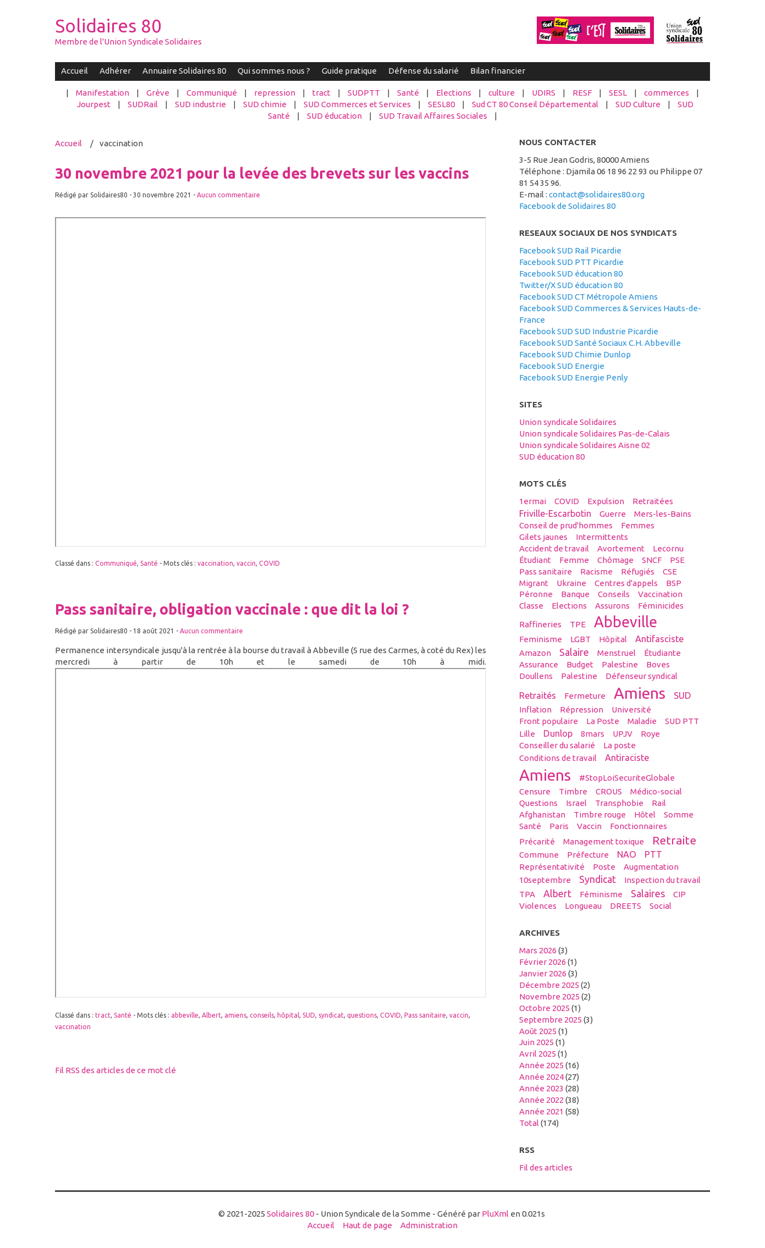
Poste (604, 866)
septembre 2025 (550, 1019)
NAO (626, 854)
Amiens (639, 693)
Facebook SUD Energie (561, 366)
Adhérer (115, 70)
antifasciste (659, 639)
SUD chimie (265, 104)
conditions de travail (558, 758)
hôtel (645, 814)
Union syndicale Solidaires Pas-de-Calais (594, 433)
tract (321, 92)
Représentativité (552, 866)
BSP (673, 583)
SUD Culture (638, 104)
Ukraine (571, 583)
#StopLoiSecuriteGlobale (627, 777)
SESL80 (441, 104)
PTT (653, 854)
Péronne (536, 594)
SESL (618, 92)
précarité (537, 841)
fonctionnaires (638, 826)
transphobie (619, 803)
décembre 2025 (549, 985)
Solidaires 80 (108, 25)
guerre (612, 513)
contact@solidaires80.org (597, 194)
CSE (670, 571)
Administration (429, 1225)
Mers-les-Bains (662, 513)
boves (658, 664)
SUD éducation (334, 115)
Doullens (536, 676)
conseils (262, 1015)
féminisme (601, 894)
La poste (619, 745)
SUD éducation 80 (552, 456)
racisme (596, 571)
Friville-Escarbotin (555, 513)
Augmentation (651, 866)
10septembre (545, 880)
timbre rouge (600, 814)
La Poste (602, 721)
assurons (612, 605)
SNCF (652, 560)
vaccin (246, 563)
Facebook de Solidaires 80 (567, 206)
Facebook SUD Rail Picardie (570, 250)
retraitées (652, 501)
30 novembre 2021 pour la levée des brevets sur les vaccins (262, 173)
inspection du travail (662, 880)
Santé (408, 92)
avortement (621, 548)
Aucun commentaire (228, 194)
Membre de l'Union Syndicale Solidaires (128, 41)
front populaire (548, 721)
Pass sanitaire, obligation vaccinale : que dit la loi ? (232, 609)
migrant (533, 583)
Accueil (74, 70)
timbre (573, 791)
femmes (637, 525)
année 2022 (541, 1100)
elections (569, 605)
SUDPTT (364, 92)
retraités (537, 695)
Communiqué (211, 92)
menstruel (616, 653)
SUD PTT (682, 721)
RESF (582, 92)
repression (274, 92)
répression (581, 709)
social (661, 905)
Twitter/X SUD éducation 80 (571, 285)
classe (531, 605)
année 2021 (541, 1111)
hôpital (288, 1015)
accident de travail (554, 548)
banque (575, 594)
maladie (642, 721)
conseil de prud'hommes (566, 525)
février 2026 (542, 962)
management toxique (603, 841)
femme (574, 560)
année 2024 (541, 1076)
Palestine (620, 664)
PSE (677, 560)
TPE (578, 624)
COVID (269, 563)
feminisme (540, 639)
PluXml (495, 1213)
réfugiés (637, 571)
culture (501, 92)
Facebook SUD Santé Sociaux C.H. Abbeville (600, 342)
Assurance (538, 664)
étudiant (535, 560)
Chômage (615, 560)
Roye (650, 733)
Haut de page (367, 1225)
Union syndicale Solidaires (568, 422)
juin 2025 (536, 1042)
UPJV (622, 733)
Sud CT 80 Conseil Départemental (535, 104)
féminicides (661, 605)
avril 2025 (537, 1053)
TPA (527, 894)
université (631, 709)
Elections (453, 92)
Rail (659, 803)
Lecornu (668, 548)
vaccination (215, 563)
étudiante (662, 653)
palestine (579, 676)
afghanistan (542, 814)
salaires (648, 893)
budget (579, 664)
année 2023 (541, 1088)
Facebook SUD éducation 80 (571, 273)
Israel (576, 803)
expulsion (605, 501)
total (530, 1123)
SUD (308, 1015)
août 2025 (538, 1031)
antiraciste (627, 758)
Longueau (583, 905)
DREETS (625, 905)
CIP (679, 894)
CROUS (609, 791)
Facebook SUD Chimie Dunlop (575, 354)
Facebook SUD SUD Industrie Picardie (588, 331)
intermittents (602, 537)
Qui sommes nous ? (274, 70)
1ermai (532, 501)
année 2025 (541, 1065)
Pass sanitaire (425, 1015)
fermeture (585, 695)
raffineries (540, 624)
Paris (559, 826)
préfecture (588, 854)
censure (535, 791)
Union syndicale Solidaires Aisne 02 (584, 445)
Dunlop (558, 733)
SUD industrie (200, 104)
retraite (674, 840)
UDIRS (543, 92)
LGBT (580, 639)
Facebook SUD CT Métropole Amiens (588, 296)
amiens (235, 1015)
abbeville (185, 1015)
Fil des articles (546, 1167)
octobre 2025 (544, 1008)
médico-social (656, 791)
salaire (574, 652)
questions (362, 1015)
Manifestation (102, 92)
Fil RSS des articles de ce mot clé (115, 1070)
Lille (527, 733)
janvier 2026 (542, 973)
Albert (211, 1015)
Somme (679, 814)
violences (538, 905)
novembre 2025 (549, 996)
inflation (535, 709)
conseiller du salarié (557, 745)
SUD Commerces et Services (357, 104)
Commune (539, 854)
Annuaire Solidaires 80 (184, 70)
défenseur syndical (642, 676)
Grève (157, 92)
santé (530, 826)
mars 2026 (538, 950)
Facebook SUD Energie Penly (573, 377)
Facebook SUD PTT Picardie (571, 262)
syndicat (331, 1015)
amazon (535, 653)
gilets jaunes (543, 537)
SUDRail (143, 104)
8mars (592, 733)
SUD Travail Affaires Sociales (433, 115)
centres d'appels (626, 583)
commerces (666, 92)
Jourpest (94, 104)
